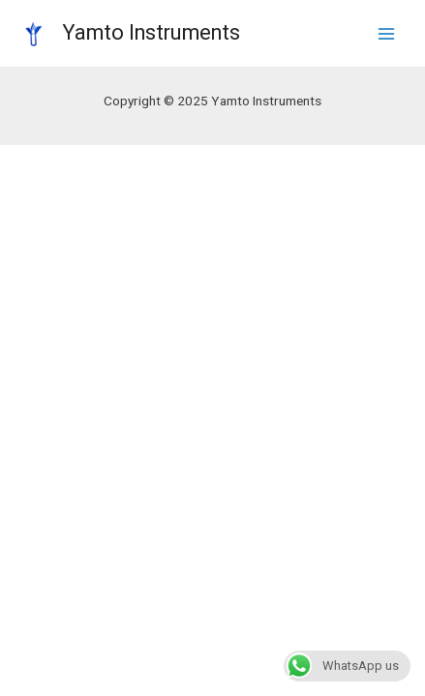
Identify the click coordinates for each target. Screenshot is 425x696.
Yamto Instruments (151, 32)
